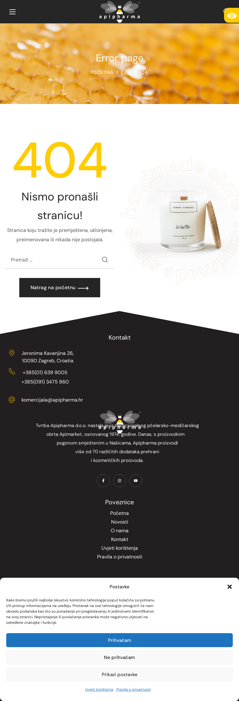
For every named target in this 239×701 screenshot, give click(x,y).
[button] (230, 587)
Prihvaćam (119, 640)
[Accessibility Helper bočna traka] (231, 15)
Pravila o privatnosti (133, 689)
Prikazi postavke (120, 674)
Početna (102, 72)
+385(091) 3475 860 (45, 382)
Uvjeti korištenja (99, 689)
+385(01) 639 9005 (45, 372)
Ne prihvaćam (119, 657)
